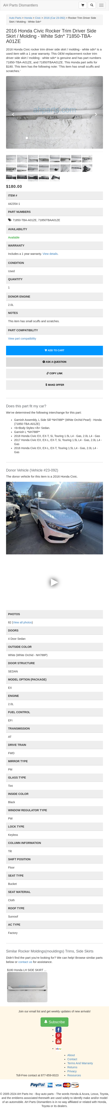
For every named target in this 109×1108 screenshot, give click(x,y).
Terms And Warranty (80, 1063)
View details (50, 253)
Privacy (72, 1071)
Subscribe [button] (54, 1022)
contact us (25, 962)
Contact (72, 1059)
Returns (72, 1067)
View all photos (22, 622)
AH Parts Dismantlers (20, 5)
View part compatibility (22, 338)
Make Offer (54, 385)
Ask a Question (54, 362)
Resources (74, 1075)
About (71, 1055)
